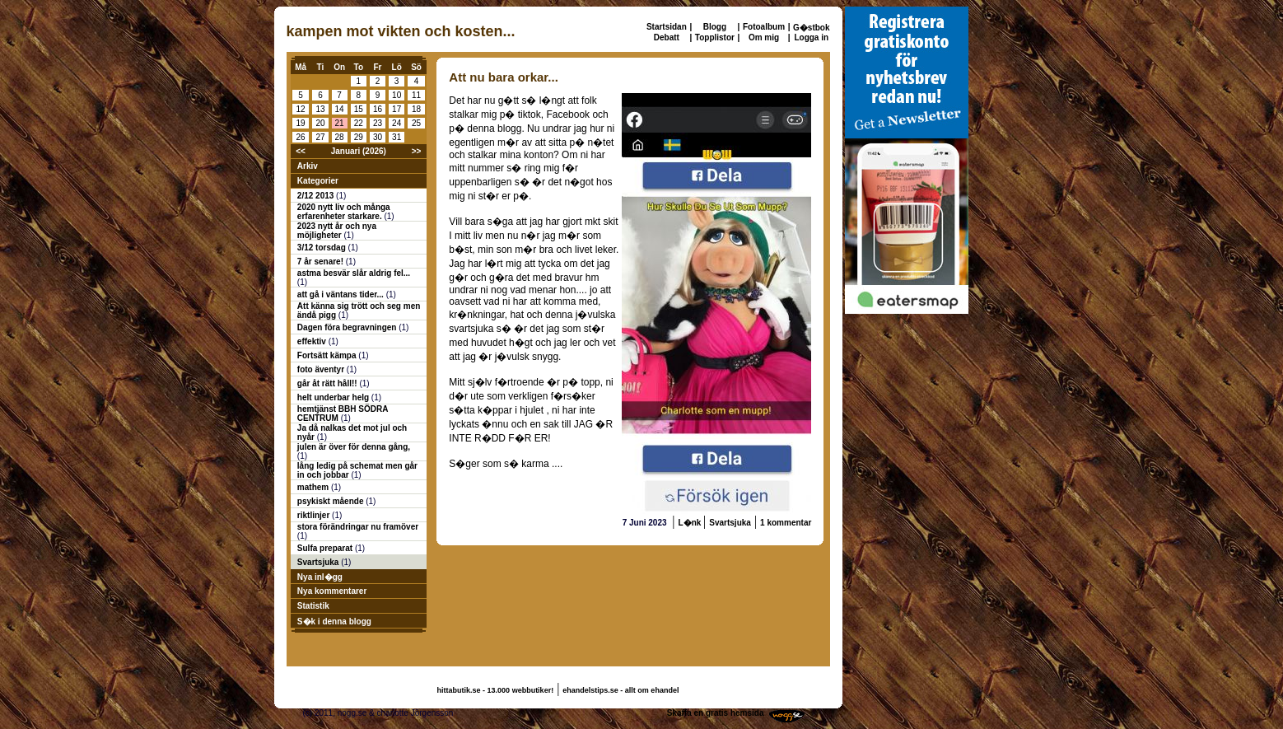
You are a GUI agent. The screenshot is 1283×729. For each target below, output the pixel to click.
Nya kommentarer (331, 591)
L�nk (691, 522)
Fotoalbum (764, 26)
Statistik (313, 605)
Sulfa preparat (326, 548)
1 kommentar (785, 522)
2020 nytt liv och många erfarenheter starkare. (343, 212)
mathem (314, 487)
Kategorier (317, 180)
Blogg (714, 26)
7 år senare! (321, 261)
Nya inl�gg (320, 577)
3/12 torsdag (322, 247)
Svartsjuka (319, 562)
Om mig (764, 37)
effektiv (313, 341)
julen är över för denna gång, (353, 446)
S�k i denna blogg (334, 621)
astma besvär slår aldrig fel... (353, 273)
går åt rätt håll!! (328, 383)
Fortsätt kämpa (327, 355)
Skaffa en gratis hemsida (715, 712)
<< (301, 151)
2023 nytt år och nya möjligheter (336, 231)
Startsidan (666, 26)
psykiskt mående (331, 501)
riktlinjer (314, 515)
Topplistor (715, 37)
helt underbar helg (334, 397)
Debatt (666, 37)
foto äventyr (322, 369)
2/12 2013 (316, 195)
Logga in (811, 37)
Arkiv (307, 166)
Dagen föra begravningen (348, 327)
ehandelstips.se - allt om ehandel (620, 690)
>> (417, 151)
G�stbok (811, 27)
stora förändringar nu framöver (357, 526)
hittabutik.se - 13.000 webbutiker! (495, 690)
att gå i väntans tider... (341, 294)
